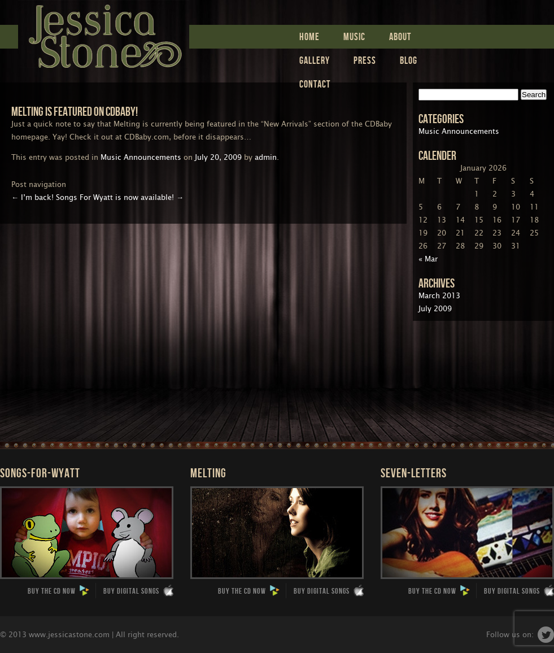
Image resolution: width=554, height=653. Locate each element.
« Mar (428, 259)
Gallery (314, 60)
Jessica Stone (103, 34)
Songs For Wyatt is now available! (120, 197)
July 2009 (435, 308)
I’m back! (32, 197)
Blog (408, 60)
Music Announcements (141, 157)
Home (309, 36)
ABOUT (400, 36)
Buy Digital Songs (138, 590)
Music (354, 36)
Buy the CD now (59, 590)
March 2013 (439, 295)
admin (266, 157)
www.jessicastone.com (69, 634)
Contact (314, 84)
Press (365, 60)
